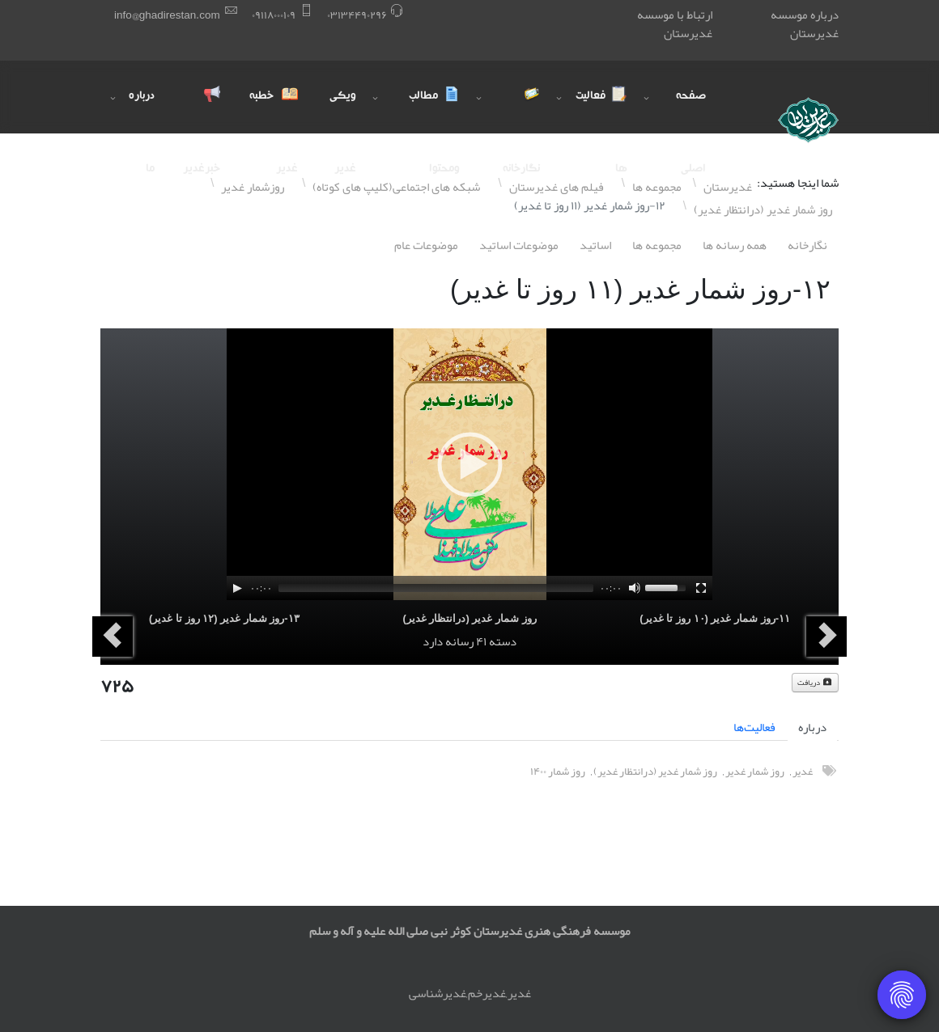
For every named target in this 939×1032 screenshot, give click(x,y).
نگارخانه (807, 245)
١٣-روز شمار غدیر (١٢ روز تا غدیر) (224, 618)
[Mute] (634, 588)
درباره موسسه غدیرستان (805, 23)
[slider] (435, 588)
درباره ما (142, 112)
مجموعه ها (657, 245)
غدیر (802, 771)
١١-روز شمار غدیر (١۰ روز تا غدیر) (714, 618)
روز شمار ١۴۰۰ (557, 771)
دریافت (815, 683)
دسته (502, 641)
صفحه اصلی (691, 112)
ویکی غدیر (342, 112)
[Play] (237, 588)
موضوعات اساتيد (519, 245)
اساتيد (595, 245)
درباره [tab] (812, 727)
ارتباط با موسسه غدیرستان (674, 23)
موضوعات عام (426, 245)
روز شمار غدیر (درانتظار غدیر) (469, 618)
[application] (469, 464)
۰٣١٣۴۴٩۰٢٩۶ (357, 15)
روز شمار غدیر (754, 771)
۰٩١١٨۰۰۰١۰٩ (273, 15)
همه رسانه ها (735, 245)
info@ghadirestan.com (167, 15)
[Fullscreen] (701, 588)
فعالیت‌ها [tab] (754, 727)
